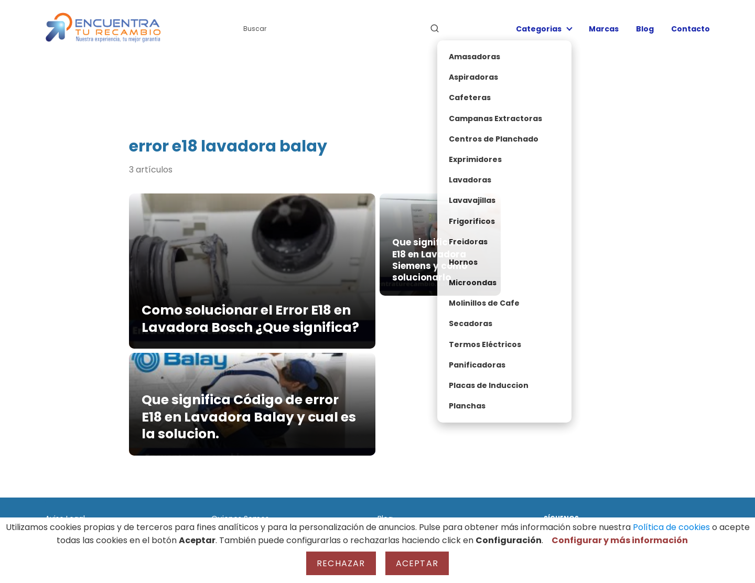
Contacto (690, 29)
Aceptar (417, 563)
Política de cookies (671, 527)
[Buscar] (435, 28)
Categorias (539, 29)
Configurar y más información (620, 540)
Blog (645, 29)
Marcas (604, 29)
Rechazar (341, 563)
